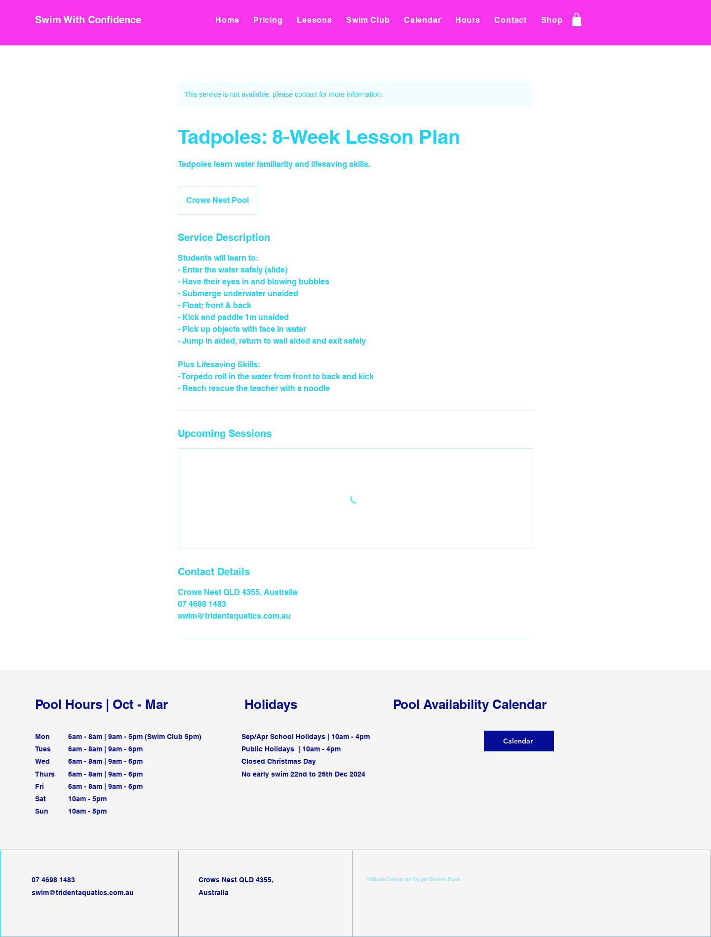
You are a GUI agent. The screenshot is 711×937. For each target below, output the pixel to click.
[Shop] (576, 19)
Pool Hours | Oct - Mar (101, 704)
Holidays (270, 704)
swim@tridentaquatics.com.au (83, 893)
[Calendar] (519, 741)
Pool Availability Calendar (470, 704)
